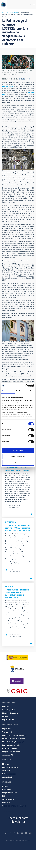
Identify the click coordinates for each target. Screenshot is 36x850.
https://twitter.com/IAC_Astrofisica (6, 833)
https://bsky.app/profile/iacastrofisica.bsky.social (26, 833)
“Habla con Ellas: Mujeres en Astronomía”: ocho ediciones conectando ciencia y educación (17, 467)
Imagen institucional (9, 793)
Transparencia (7, 732)
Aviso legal (6, 770)
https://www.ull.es (17, 681)
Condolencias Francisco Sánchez (14, 806)
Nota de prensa (10, 522)
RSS (3, 796)
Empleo (5, 786)
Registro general (8, 720)
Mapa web (6, 764)
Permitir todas (18, 450)
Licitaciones (6, 789)
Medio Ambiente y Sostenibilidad (13, 742)
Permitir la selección (18, 456)
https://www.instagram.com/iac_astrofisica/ (14, 833)
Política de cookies (9, 774)
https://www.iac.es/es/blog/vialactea (30, 833)
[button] (18, 62)
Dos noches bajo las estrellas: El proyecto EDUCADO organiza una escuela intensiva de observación (17, 528)
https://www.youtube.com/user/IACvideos (22, 833)
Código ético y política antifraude (14, 735)
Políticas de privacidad (10, 767)
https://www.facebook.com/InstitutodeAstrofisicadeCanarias (10, 833)
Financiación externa (9, 748)
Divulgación (9, 12)
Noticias (16, 12)
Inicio (3, 12)
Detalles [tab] (19, 391)
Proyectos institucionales (11, 745)
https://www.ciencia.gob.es (17, 657)
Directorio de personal (10, 713)
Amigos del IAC (7, 755)
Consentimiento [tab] (7, 391)
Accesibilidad (7, 777)
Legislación (6, 729)
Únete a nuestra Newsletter (18, 820)
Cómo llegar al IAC (8, 710)
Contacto (5, 706)
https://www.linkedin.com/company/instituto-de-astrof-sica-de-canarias (18, 833)
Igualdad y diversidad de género (13, 738)
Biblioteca (5, 716)
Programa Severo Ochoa (11, 752)
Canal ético (6, 803)
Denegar (18, 463)
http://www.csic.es (17, 691)
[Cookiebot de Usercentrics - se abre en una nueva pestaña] (25, 385)
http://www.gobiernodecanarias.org (17, 668)
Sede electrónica (8, 799)
